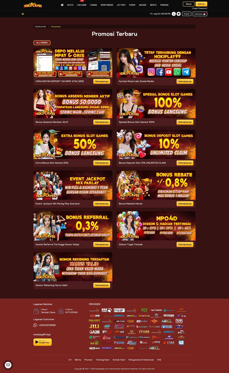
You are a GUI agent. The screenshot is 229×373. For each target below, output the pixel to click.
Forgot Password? (199, 8)
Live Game (81, 3)
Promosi (164, 5)
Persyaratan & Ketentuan (141, 359)
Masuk (189, 4)
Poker (132, 5)
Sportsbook (107, 5)
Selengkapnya (101, 81)
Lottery (121, 5)
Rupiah (187, 14)
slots (70, 5)
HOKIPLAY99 (40, 26)
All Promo (42, 43)
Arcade (142, 5)
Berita (153, 5)
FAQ (159, 359)
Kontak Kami (119, 359)
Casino (93, 5)
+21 (69, 359)
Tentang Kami (102, 359)
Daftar (201, 4)
